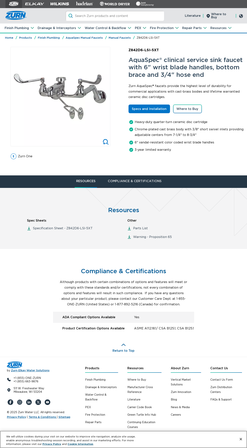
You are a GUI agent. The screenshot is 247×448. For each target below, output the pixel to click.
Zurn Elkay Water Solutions (30, 370)
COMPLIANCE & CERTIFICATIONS (135, 181)
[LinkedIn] (29, 402)
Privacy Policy (16, 417)
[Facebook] (11, 402)
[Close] (241, 439)
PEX (138, 28)
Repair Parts (192, 28)
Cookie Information (80, 444)
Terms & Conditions (43, 417)
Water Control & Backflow (105, 28)
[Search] (114, 16)
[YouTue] (48, 402)
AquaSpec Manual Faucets (84, 37)
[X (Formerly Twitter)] (38, 402)
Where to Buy (218, 15)
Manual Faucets (120, 37)
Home (9, 37)
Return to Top (123, 351)
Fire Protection (162, 28)
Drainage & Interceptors (57, 28)
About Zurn (180, 368)
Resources (218, 28)
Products (25, 37)
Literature (193, 16)
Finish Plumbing (17, 28)
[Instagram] (20, 402)
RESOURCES (86, 181)
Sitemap (64, 417)
